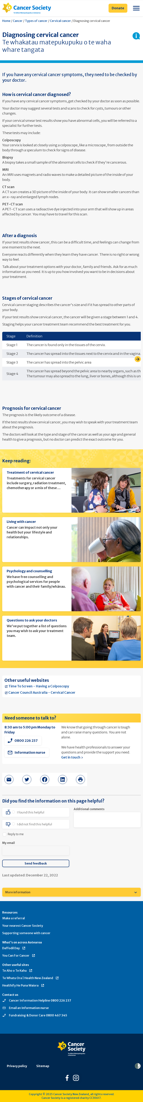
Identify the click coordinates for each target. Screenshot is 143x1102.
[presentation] (102, 848)
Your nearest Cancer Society (22, 925)
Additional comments (89, 809)
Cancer (18, 21)
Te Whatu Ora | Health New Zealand (30, 978)
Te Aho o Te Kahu (17, 970)
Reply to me (16, 834)
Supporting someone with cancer (26, 933)
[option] (35, 812)
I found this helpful (30, 812)
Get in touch (72, 757)
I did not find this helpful (34, 824)
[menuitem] (71, 892)
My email (8, 843)
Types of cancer (36, 21)
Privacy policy (17, 1066)
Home (6, 21)
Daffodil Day (14, 948)
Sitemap (42, 1066)
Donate (118, 8)
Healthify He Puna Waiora (23, 985)
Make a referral (13, 918)
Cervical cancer (60, 21)
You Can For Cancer (18, 955)
